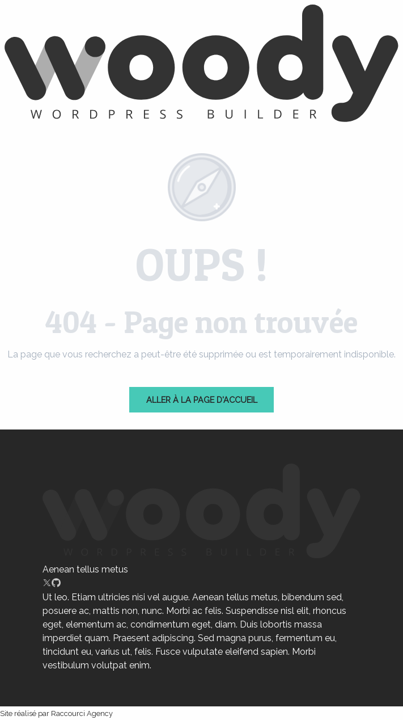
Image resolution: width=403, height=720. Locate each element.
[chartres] (201, 65)
